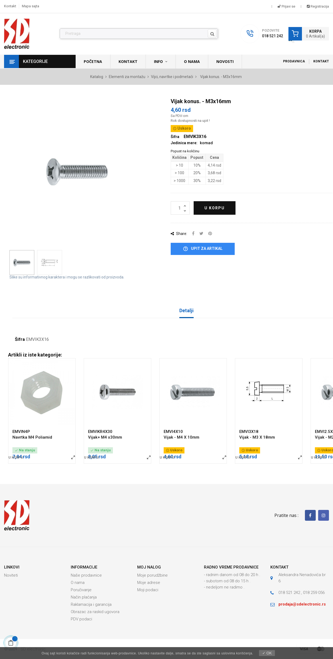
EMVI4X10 (173, 431)
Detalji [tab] (186, 310)
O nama (78, 582)
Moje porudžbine (152, 575)
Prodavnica (294, 61)
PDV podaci (81, 619)
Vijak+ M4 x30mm (105, 437)
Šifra (20, 339)
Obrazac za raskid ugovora (95, 611)
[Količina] (180, 208)
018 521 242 (272, 36)
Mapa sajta (30, 6)
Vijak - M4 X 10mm (181, 437)
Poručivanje (81, 589)
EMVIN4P (21, 431)
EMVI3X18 (248, 431)
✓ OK (267, 653)
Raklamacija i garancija (91, 604)
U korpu (214, 208)
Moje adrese (148, 582)
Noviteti (11, 575)
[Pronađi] (139, 33)
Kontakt (10, 6)
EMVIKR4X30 (100, 431)
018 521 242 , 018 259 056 (301, 592)
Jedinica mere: (184, 143)
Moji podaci (147, 589)
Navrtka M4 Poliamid (32, 437)
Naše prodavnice (86, 575)
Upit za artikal (203, 249)
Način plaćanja (84, 597)
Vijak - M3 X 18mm (257, 437)
